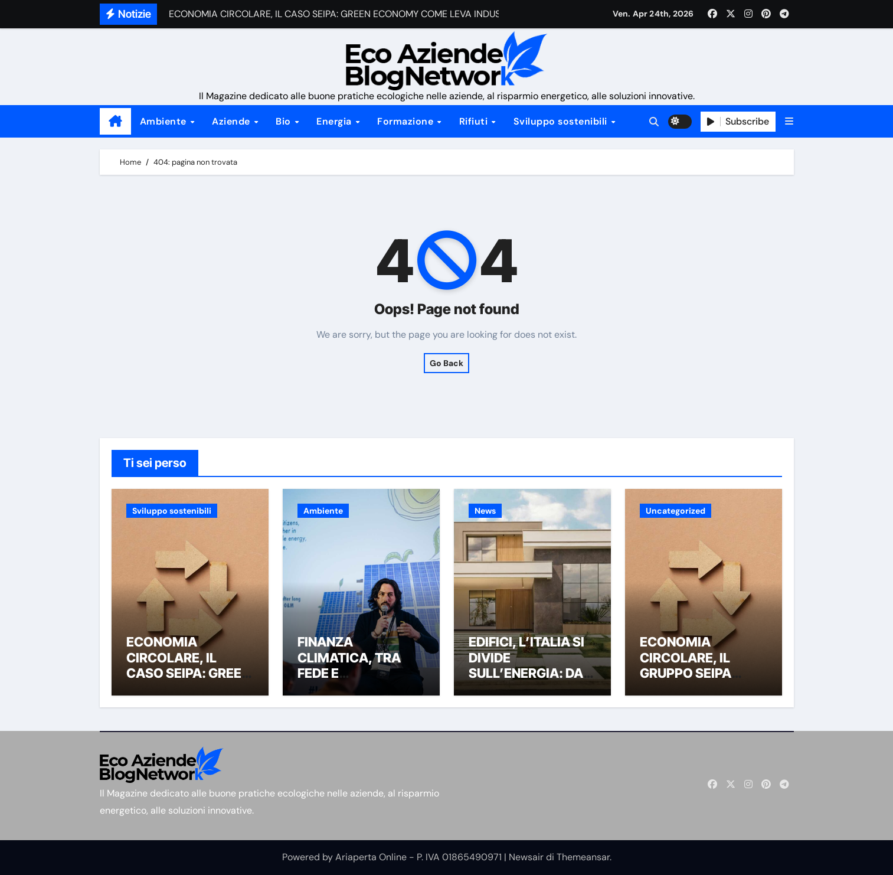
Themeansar (583, 857)
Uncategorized (675, 510)
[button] (789, 121)
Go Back (446, 363)
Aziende (232, 121)
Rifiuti (474, 121)
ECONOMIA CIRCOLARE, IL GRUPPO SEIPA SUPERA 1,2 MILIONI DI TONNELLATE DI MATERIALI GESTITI (700, 680)
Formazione (406, 121)
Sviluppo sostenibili (561, 121)
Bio (284, 121)
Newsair (526, 857)
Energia (335, 121)
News (485, 510)
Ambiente (164, 121)
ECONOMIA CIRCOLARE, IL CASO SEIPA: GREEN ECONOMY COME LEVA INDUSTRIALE (188, 673)
